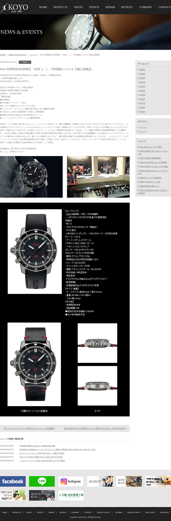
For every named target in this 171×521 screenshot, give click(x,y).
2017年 (142, 103)
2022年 (142, 82)
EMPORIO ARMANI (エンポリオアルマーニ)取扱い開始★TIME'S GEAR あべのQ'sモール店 (57, 449)
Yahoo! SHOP (150, 512)
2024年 (142, 74)
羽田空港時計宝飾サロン (149, 186)
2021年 (142, 86)
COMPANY (145, 7)
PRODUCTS (61, 7)
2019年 (142, 95)
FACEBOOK (164, 512)
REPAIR (110, 7)
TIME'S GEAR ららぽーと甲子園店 (153, 166)
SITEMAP (118, 512)
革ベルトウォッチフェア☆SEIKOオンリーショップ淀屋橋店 (29, 428)
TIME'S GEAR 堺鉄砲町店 (150, 158)
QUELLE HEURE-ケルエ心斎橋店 (153, 162)
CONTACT (164, 7)
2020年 (142, 91)
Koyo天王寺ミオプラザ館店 (150, 147)
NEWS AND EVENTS (18, 55)
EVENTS (94, 7)
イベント (143, 131)
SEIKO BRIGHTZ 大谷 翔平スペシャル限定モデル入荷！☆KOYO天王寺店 (94, 428)
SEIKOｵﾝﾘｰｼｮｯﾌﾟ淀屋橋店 (150, 178)
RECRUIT (127, 7)
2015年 (142, 112)
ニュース (33, 55)
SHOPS (78, 7)
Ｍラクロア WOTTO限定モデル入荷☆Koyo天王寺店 (41, 457)
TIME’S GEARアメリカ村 (149, 182)
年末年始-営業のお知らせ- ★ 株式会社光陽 (37, 446)
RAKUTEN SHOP (133, 512)
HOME (43, 7)
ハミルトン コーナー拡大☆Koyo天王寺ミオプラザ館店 (42, 461)
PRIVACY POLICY (103, 512)
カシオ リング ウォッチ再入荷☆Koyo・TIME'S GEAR (42, 453)
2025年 (142, 70)
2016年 (142, 107)
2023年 (142, 78)
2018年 (142, 99)
